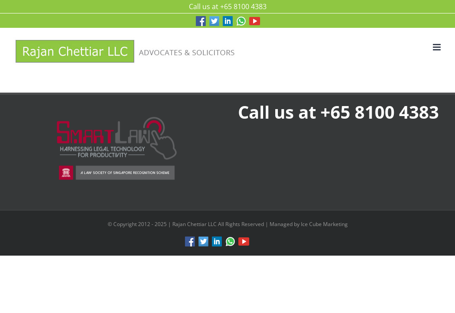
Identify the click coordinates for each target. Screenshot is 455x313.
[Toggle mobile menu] (437, 47)
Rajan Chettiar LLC (195, 224)
